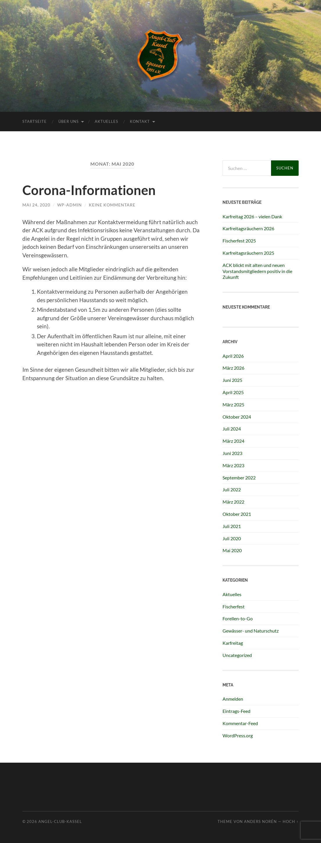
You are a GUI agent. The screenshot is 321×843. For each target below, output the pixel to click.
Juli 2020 (232, 538)
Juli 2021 (232, 526)
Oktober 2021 (237, 514)
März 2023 (233, 465)
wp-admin (69, 204)
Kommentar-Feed (240, 723)
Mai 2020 (232, 550)
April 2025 (233, 392)
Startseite (34, 121)
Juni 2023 (232, 453)
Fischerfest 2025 (239, 240)
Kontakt (140, 121)
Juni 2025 (232, 380)
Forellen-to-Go (238, 618)
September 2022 (239, 477)
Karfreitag (233, 643)
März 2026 (233, 368)
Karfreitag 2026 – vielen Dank (252, 216)
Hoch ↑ (290, 821)
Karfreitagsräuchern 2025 (248, 253)
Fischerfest (234, 606)
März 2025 (233, 404)
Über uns (68, 121)
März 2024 (233, 441)
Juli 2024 (232, 428)
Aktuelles (106, 121)
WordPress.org (238, 735)
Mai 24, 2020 (36, 204)
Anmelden (233, 699)
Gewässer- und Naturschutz (251, 630)
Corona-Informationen (89, 190)
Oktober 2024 (237, 416)
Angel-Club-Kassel (60, 821)
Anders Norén (260, 821)
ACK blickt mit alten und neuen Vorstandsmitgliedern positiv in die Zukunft (257, 271)
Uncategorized (237, 655)
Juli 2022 (232, 489)
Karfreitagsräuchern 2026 (248, 228)
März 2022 (233, 501)
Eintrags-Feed (236, 711)
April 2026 (233, 356)
